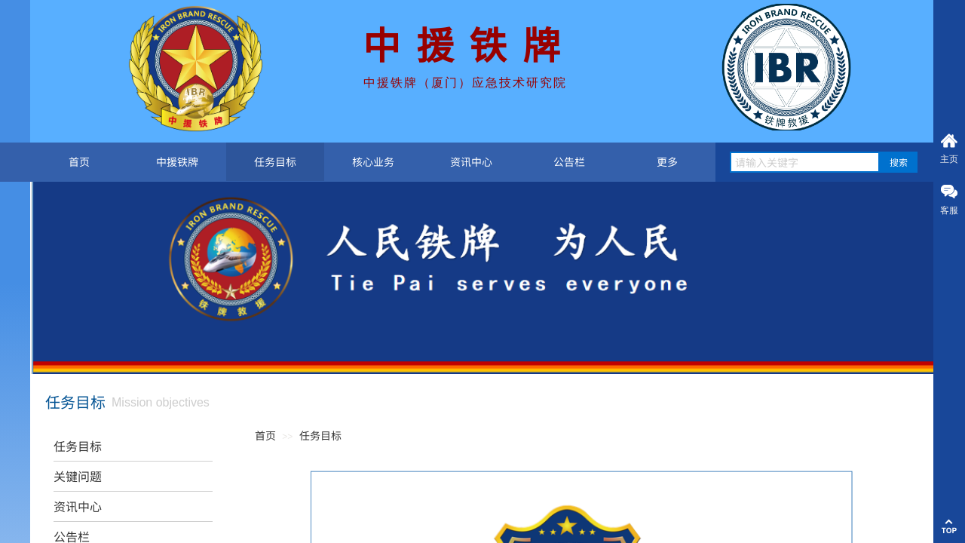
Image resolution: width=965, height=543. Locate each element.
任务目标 (275, 161)
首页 (79, 161)
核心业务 (373, 161)
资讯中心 (471, 161)
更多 (667, 161)
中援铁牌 (177, 161)
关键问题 (78, 476)
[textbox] (805, 162)
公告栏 (569, 161)
